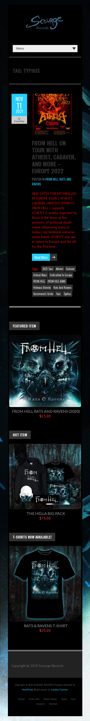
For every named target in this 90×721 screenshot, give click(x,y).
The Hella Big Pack (45, 513)
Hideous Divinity (42, 287)
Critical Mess (40, 275)
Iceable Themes (59, 689)
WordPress (27, 689)
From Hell (34, 699)
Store (64, 699)
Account (40, 703)
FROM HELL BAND (57, 281)
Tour (58, 294)
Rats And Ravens (63, 287)
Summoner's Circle (43, 294)
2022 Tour (47, 269)
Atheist (59, 269)
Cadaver (70, 269)
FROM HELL (51, 179)
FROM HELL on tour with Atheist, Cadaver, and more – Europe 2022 (54, 156)
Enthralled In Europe (61, 275)
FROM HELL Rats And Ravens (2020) (46, 411)
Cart (73, 699)
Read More (41, 257)
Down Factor (50, 699)
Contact (53, 703)
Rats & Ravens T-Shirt (46, 625)
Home (21, 699)
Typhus (67, 294)
